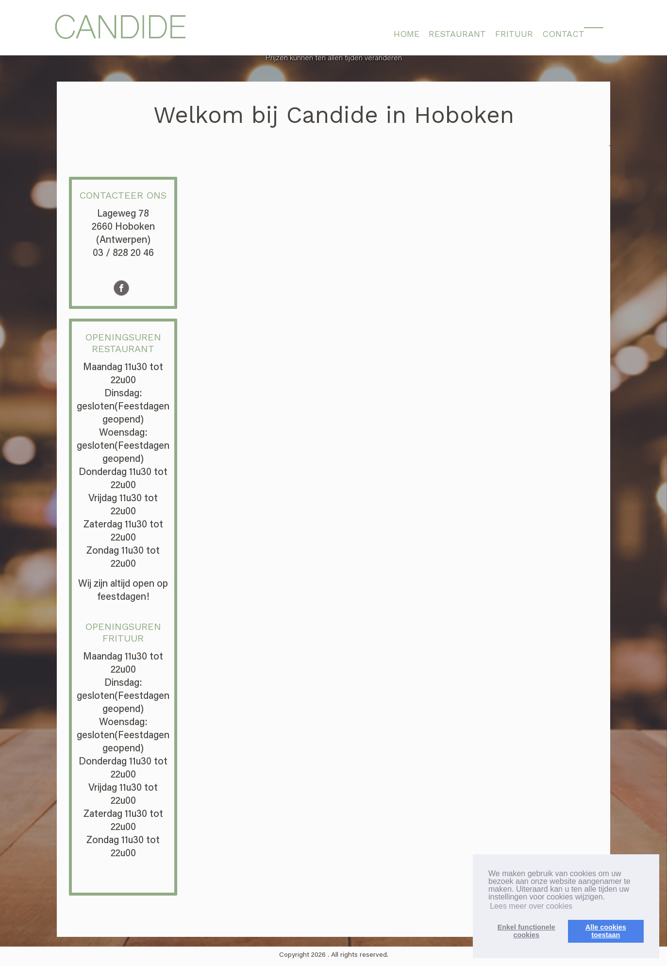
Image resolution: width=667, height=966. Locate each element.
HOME (406, 34)
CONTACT (563, 34)
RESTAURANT (457, 34)
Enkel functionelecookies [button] (526, 931)
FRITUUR (514, 34)
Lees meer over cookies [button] (531, 906)
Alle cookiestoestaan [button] (605, 931)
